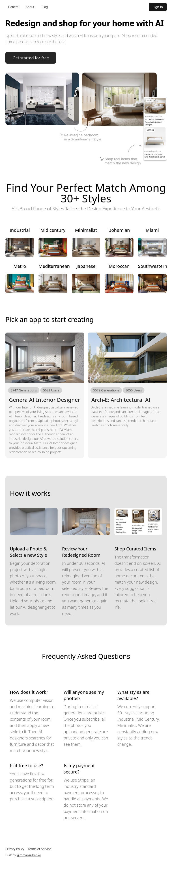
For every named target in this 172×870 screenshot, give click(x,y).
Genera (13, 7)
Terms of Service (39, 849)
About (30, 7)
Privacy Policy (14, 849)
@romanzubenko (29, 855)
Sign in (158, 7)
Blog (44, 7)
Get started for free (31, 57)
